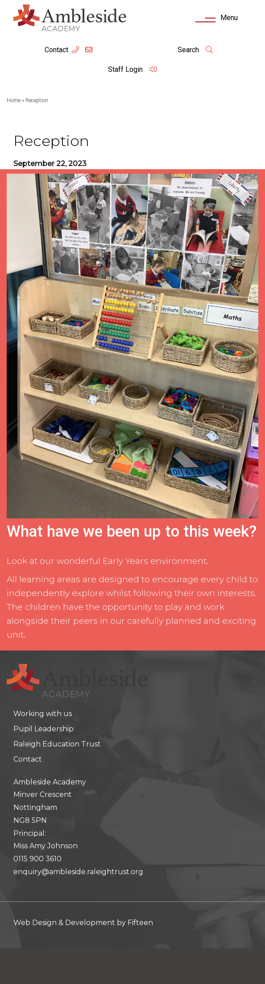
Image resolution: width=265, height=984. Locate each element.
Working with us (42, 713)
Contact (56, 50)
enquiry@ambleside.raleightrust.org (78, 871)
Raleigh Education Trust (57, 744)
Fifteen (140, 922)
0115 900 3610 (37, 859)
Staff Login (132, 69)
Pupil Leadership (43, 729)
